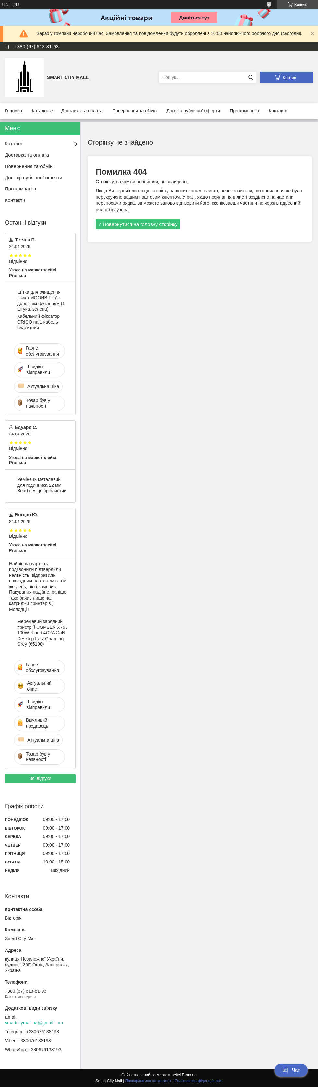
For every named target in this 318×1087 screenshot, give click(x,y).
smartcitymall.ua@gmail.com (34, 1022)
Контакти (278, 110)
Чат (291, 1070)
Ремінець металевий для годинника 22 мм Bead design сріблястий (42, 485)
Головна (13, 110)
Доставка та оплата (82, 110)
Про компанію (244, 110)
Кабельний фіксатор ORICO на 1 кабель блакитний (38, 322)
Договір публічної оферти (193, 110)
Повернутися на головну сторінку (140, 224)
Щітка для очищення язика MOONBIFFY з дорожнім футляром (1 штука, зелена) (41, 301)
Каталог (40, 110)
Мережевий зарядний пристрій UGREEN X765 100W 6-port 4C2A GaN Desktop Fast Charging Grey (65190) (42, 633)
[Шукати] (250, 77)
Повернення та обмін (134, 110)
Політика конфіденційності (199, 1081)
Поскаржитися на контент (148, 1081)
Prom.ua (189, 1075)
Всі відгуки (40, 778)
